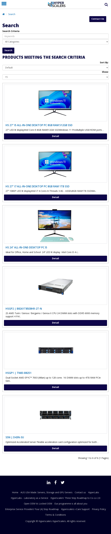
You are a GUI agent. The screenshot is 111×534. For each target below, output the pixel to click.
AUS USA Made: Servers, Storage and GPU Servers (46, 492)
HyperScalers (59, 521)
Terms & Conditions (55, 514)
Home (15, 492)
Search (11, 14)
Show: (105, 71)
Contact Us (97, 18)
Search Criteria (10, 31)
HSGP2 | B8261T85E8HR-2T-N (24, 308)
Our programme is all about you (70, 503)
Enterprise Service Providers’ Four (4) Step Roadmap (32, 509)
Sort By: (104, 62)
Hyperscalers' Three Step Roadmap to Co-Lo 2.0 (75, 497)
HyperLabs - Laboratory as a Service (29, 497)
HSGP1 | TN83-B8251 (19, 373)
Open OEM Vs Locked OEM (38, 503)
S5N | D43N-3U (15, 437)
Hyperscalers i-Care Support (75, 509)
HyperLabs (93, 492)
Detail (55, 136)
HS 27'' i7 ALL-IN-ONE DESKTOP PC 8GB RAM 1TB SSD (37, 186)
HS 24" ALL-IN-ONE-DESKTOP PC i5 (26, 247)
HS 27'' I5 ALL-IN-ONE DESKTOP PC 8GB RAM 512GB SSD (39, 125)
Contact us (80, 492)
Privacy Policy (99, 509)
